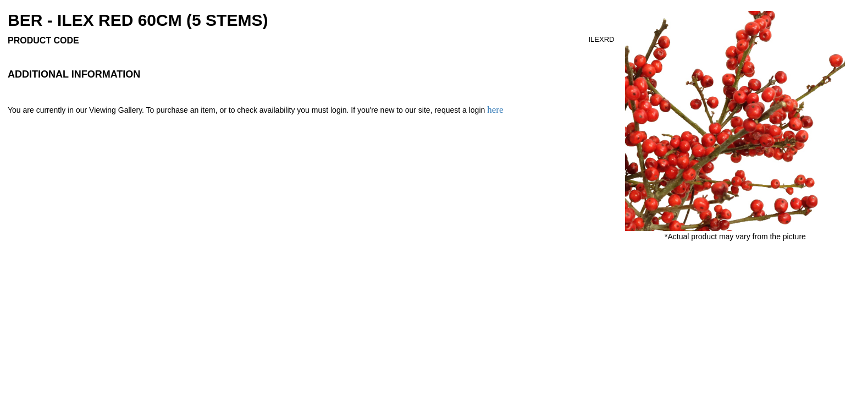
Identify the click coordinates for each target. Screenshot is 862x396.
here (495, 110)
